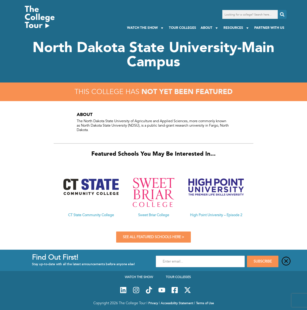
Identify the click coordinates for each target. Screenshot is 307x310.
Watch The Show (145, 28)
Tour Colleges (182, 27)
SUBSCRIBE (263, 261)
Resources (236, 28)
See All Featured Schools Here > (153, 237)
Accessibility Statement (177, 303)
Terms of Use (205, 303)
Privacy (153, 303)
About (210, 28)
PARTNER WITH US (269, 27)
